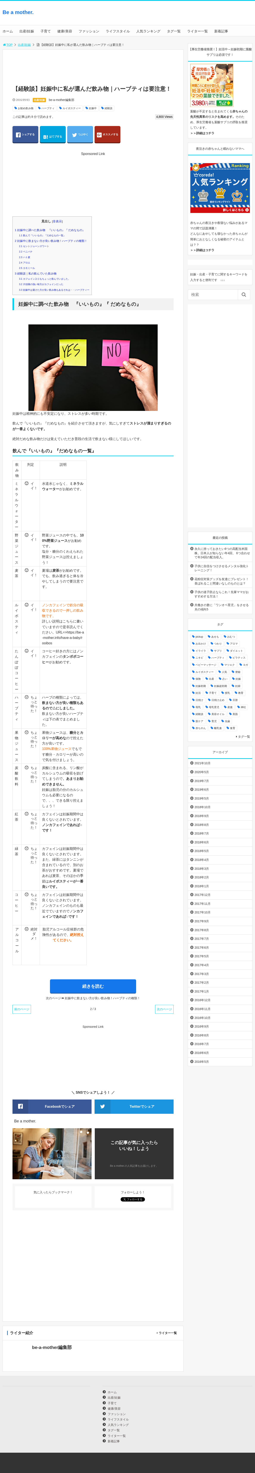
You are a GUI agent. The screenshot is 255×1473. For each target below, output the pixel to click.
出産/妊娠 (26, 31)
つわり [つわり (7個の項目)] (218, 643)
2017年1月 (201, 991)
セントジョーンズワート (34, 246)
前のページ (21, 1009)
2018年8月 (201, 825)
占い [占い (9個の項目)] (224, 678)
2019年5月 (201, 798)
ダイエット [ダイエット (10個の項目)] (236, 650)
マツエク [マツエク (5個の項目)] (229, 664)
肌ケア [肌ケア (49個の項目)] (199, 721)
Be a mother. (18, 12)
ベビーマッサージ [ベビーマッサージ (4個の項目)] (206, 664)
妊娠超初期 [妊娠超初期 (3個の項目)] (220, 686)
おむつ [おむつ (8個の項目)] (231, 636)
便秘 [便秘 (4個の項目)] (237, 671)
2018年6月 (201, 842)
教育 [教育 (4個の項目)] (240, 692)
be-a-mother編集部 (61, 100)
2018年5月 (201, 851)
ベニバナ (25, 251)
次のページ (164, 1009)
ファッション (89, 31)
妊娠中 (93, 108)
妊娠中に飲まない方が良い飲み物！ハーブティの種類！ (51, 241)
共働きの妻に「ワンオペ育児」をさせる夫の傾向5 (221, 607)
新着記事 (221, 31)
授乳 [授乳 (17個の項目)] (227, 692)
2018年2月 (201, 877)
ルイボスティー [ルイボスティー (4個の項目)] (205, 671)
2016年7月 (201, 1044)
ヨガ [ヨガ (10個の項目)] (245, 664)
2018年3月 (201, 868)
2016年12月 (202, 1000)
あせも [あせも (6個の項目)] (215, 636)
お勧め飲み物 (25, 108)
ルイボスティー (72, 108)
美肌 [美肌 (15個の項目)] (235, 714)
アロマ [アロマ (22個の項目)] (234, 643)
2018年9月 (201, 816)
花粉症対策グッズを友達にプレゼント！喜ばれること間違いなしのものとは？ (221, 581)
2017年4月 (201, 965)
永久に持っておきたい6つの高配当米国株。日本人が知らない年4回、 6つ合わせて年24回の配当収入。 (222, 553)
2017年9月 (201, 921)
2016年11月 (202, 1009)
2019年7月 (201, 781)
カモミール (27, 268)
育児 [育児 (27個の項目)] (214, 721)
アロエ (24, 262)
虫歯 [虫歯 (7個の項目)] (227, 721)
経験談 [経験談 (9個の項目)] (199, 714)
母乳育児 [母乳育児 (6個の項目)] (214, 707)
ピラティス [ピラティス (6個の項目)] (239, 657)
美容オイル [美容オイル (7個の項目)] (217, 714)
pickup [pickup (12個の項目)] (199, 636)
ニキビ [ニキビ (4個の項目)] (199, 657)
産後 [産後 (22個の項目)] (230, 707)
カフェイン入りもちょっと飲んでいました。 (44, 279)
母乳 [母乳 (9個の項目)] (198, 707)
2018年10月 (202, 807)
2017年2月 (201, 982)
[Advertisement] (217, 16)
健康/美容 (64, 31)
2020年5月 (201, 772)
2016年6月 (201, 1053)
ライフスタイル (118, 31)
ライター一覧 (197, 31)
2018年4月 (201, 860)
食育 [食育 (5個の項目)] (232, 728)
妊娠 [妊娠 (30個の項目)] (238, 678)
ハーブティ (48, 108)
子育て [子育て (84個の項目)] (213, 692)
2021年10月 (202, 763)
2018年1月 (201, 886)
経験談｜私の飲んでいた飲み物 (35, 273)
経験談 (108, 108)
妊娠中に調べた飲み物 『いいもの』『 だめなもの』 (50, 230)
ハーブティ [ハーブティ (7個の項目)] (217, 657)
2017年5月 (201, 956)
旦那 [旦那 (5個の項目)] (235, 700)
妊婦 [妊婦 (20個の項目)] (237, 686)
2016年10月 (202, 1018)
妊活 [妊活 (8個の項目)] (198, 692)
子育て (45, 31)
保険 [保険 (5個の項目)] (198, 678)
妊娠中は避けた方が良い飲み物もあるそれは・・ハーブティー (54, 290)
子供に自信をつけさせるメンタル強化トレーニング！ (221, 568)
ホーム (8, 31)
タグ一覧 (174, 31)
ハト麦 (24, 257)
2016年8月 (201, 1035)
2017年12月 (202, 895)
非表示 (57, 221)
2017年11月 (202, 903)
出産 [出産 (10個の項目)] (211, 678)
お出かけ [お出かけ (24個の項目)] (201, 643)
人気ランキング (148, 31)
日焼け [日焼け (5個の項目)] (199, 700)
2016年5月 (201, 1061)
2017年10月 (202, 912)
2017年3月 (201, 974)
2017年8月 (201, 930)
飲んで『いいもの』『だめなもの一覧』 (42, 235)
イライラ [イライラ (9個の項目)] (201, 650)
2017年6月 (201, 947)
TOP (8, 44)
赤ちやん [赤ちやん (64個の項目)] (201, 728)
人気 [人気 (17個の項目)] (224, 671)
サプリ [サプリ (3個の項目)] (218, 650)
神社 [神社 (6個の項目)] (243, 707)
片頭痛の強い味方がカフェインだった (41, 284)
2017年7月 (201, 938)
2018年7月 (201, 833)
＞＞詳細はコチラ (202, 133)
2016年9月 (201, 1026)
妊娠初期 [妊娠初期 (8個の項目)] (201, 686)
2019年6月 (201, 789)
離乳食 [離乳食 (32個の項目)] (218, 728)
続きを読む (93, 986)
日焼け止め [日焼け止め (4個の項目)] (217, 700)
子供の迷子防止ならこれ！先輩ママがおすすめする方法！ (221, 594)
